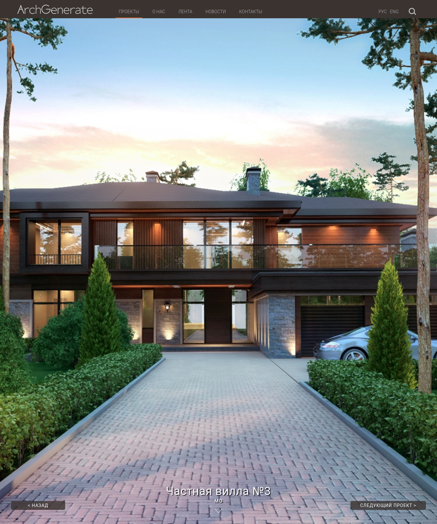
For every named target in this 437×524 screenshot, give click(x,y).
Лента (185, 11)
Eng (394, 11)
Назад (38, 505)
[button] (12, 262)
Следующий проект (388, 505)
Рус (382, 11)
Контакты (250, 11)
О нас (158, 11)
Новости (216, 11)
